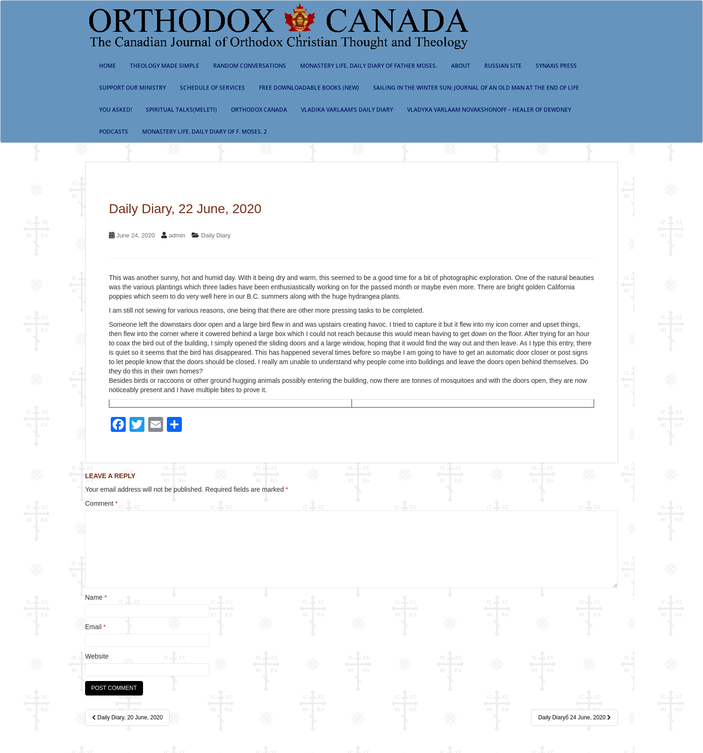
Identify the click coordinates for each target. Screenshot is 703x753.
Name (96, 597)
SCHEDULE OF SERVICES (212, 88)
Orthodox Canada (259, 110)
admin (177, 235)
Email (95, 627)
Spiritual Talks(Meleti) (181, 110)
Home (107, 66)
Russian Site (503, 66)
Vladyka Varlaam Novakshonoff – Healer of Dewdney (489, 110)
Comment (101, 503)
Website (96, 656)
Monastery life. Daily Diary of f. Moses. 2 (204, 132)
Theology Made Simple (164, 66)
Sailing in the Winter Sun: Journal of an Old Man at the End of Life (476, 88)
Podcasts (113, 132)
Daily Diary (215, 235)
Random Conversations (249, 66)
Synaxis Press (556, 66)
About (460, 66)
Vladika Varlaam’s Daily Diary (347, 110)
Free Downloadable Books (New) (309, 88)
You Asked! (115, 110)
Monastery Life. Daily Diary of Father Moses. (368, 66)
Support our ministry (132, 88)
